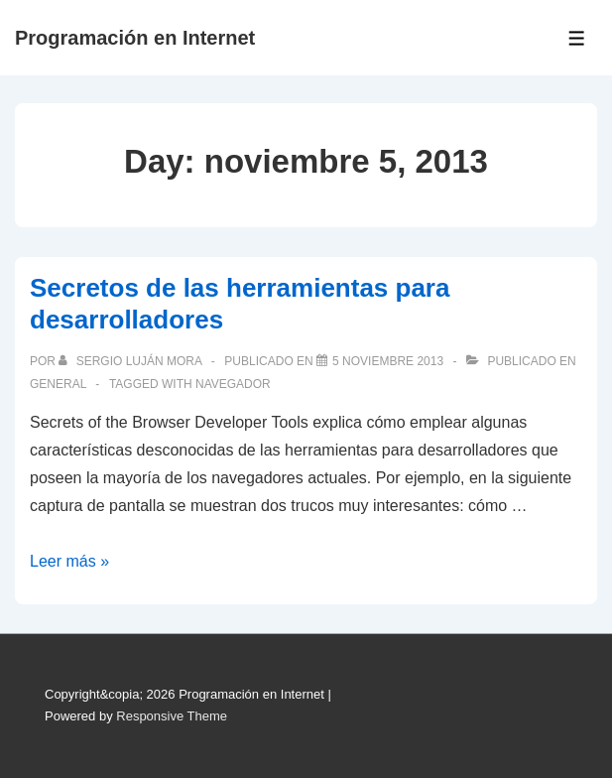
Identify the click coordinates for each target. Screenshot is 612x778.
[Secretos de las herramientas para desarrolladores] (387, 361)
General (58, 384)
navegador (233, 384)
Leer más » (69, 561)
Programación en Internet (135, 38)
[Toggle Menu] (576, 38)
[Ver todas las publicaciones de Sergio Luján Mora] (131, 361)
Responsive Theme (171, 716)
